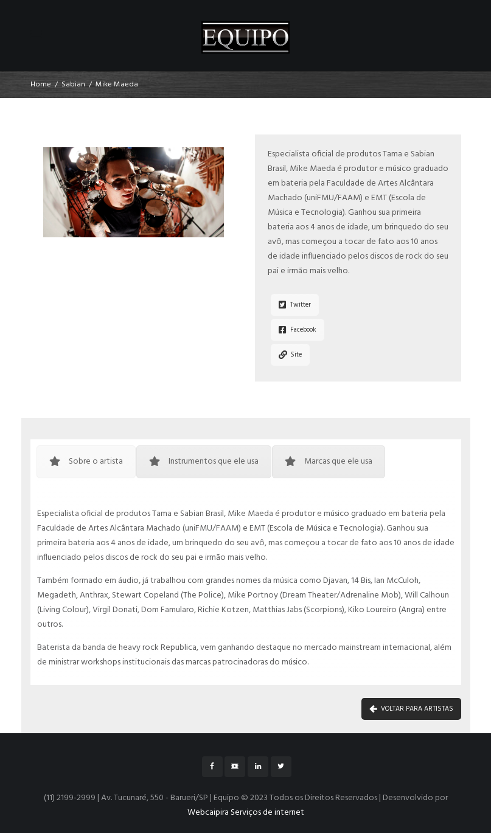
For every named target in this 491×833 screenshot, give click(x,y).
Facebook (297, 329)
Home (40, 84)
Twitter (295, 304)
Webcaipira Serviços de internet (245, 813)
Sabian (73, 84)
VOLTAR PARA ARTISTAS (411, 708)
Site (290, 354)
